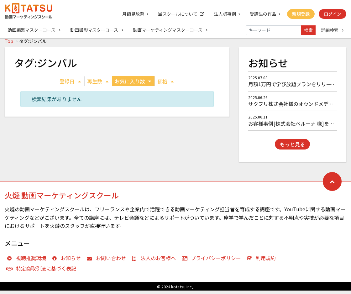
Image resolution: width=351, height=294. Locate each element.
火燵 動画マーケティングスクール (62, 198)
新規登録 (300, 14)
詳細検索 (332, 30)
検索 (308, 30)
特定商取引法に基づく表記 (42, 272)
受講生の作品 (264, 14)
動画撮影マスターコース (97, 30)
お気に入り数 (133, 84)
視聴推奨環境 (27, 261)
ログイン (332, 14)
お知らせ (68, 261)
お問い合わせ (107, 261)
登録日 (70, 84)
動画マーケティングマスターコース (171, 30)
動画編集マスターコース (34, 30)
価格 (165, 84)
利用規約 (262, 261)
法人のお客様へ (155, 261)
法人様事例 (226, 14)
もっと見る (292, 147)
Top (9, 44)
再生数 (97, 84)
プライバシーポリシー (212, 261)
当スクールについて (180, 14)
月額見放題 (134, 14)
